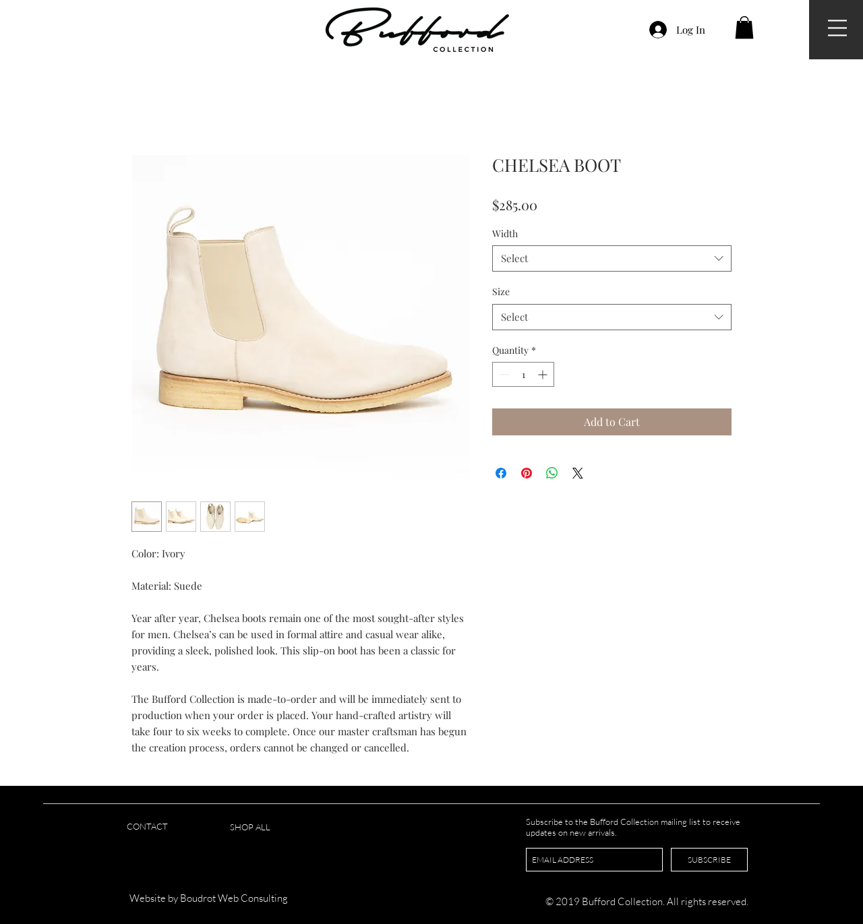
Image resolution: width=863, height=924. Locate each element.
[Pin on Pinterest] (526, 473)
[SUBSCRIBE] (709, 859)
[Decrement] (502, 374)
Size (501, 291)
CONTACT (147, 826)
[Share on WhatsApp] (552, 473)
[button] (837, 28)
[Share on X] (578, 473)
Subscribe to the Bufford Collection (593, 821)
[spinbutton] (523, 374)
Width (505, 233)
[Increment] (543, 374)
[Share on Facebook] (501, 473)
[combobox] (612, 258)
